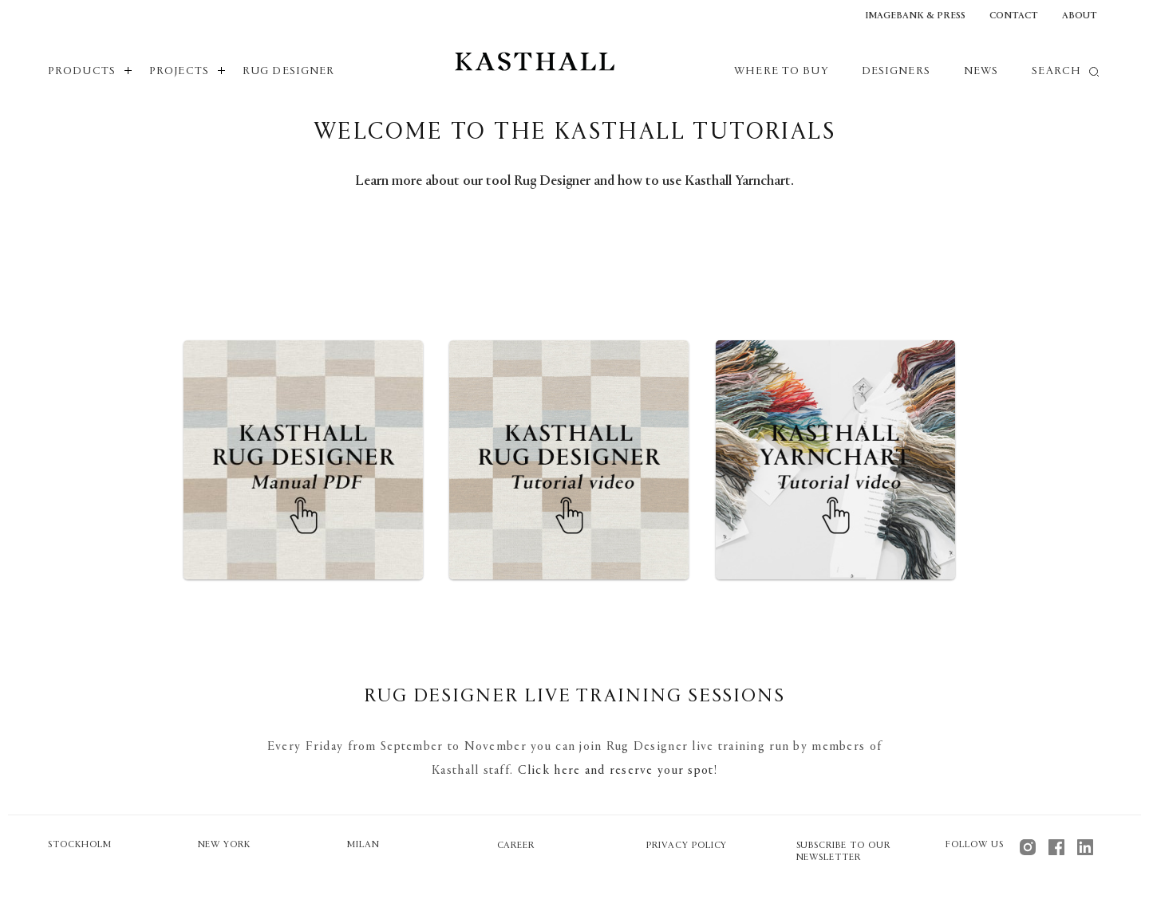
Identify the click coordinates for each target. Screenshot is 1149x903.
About (1079, 16)
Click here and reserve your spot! (617, 770)
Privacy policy (686, 845)
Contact (1013, 16)
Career (516, 845)
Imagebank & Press (915, 16)
